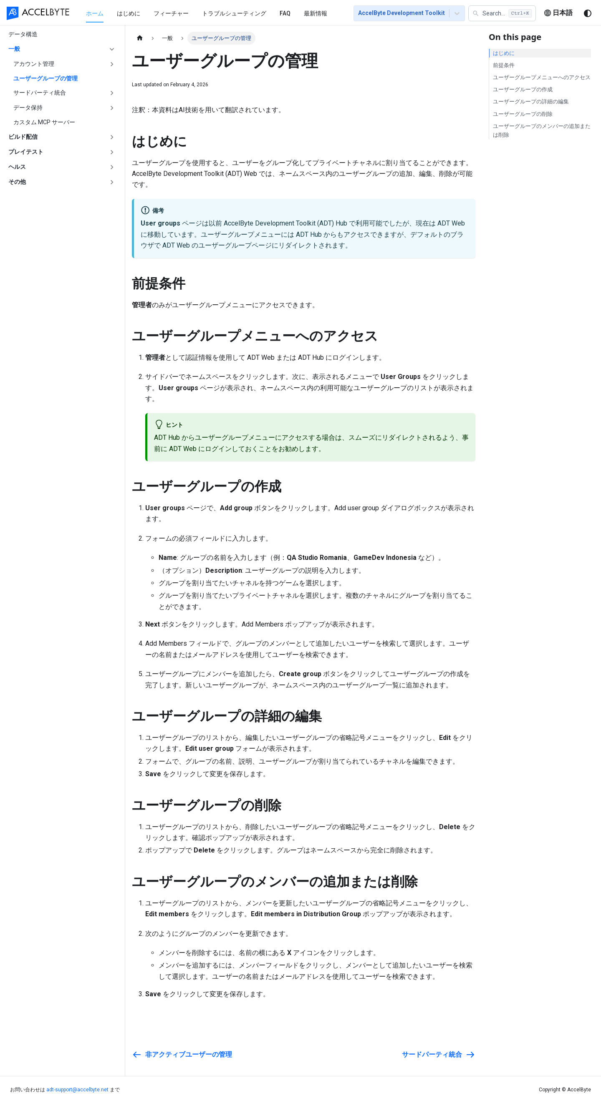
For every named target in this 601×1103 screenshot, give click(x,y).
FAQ (285, 13)
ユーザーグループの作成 (523, 89)
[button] (502, 13)
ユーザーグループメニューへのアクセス (542, 77)
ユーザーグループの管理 (45, 78)
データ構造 (23, 34)
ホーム (95, 13)
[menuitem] (94, 13)
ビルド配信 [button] (23, 136)
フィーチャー (171, 13)
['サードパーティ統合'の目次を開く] (112, 93)
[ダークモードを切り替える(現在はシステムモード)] (587, 13)
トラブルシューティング (234, 13)
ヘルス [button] (17, 166)
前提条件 (504, 65)
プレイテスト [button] (25, 151)
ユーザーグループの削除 (523, 114)
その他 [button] (17, 181)
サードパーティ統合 (39, 92)
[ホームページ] (140, 38)
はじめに (128, 13)
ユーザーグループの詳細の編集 (531, 101)
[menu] (209, 13)
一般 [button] (14, 48)
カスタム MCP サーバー (44, 122)
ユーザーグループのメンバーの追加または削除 (542, 130)
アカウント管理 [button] (33, 63)
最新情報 (315, 13)
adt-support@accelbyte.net (77, 1090)
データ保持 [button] (28, 107)
